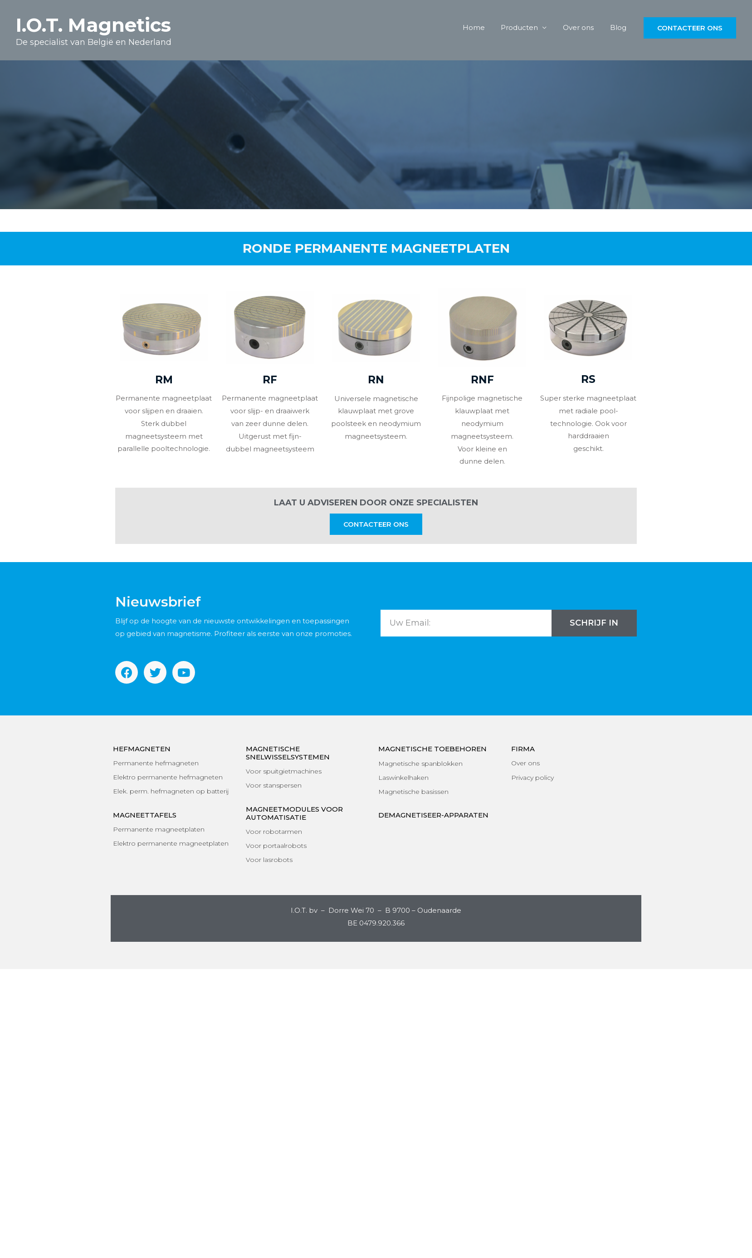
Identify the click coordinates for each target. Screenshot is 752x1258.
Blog (619, 27)
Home (483, 27)
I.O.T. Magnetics (93, 25)
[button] (376, 524)
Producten (526, 27)
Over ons (582, 27)
